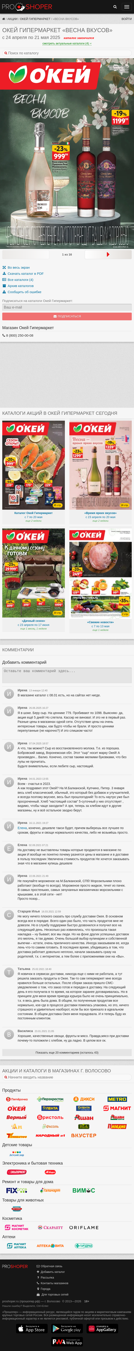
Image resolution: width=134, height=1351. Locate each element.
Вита (50, 1245)
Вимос (84, 1190)
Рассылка (45, 1277)
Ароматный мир (16, 1126)
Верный (16, 1117)
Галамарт (50, 1190)
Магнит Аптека (16, 1245)
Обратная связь (49, 1266)
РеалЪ (84, 1126)
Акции (12, 19)
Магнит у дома (117, 1108)
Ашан (84, 1117)
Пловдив (117, 1126)
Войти (127, 19)
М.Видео (50, 1172)
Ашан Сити (117, 1117)
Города (43, 1289)
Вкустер (84, 1135)
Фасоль (50, 1126)
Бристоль (50, 1117)
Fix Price (16, 1190)
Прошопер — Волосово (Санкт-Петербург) (27, 7)
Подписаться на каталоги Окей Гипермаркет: (37, 301)
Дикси (84, 1099)
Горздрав (84, 1245)
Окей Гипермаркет (35, 19)
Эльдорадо (16, 1172)
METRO (117, 1099)
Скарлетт (50, 1227)
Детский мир (16, 1153)
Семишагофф (16, 1135)
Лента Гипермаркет (50, 1108)
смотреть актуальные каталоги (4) (67, 43)
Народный (50, 1135)
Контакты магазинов (52, 1283)
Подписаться (67, 316)
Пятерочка (16, 1099)
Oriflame (84, 1227)
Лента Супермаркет (84, 1108)
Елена (22, 828)
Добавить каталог (50, 1272)
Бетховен (16, 1208)
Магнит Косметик (16, 1227)
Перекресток (50, 1099)
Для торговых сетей (52, 1294)
